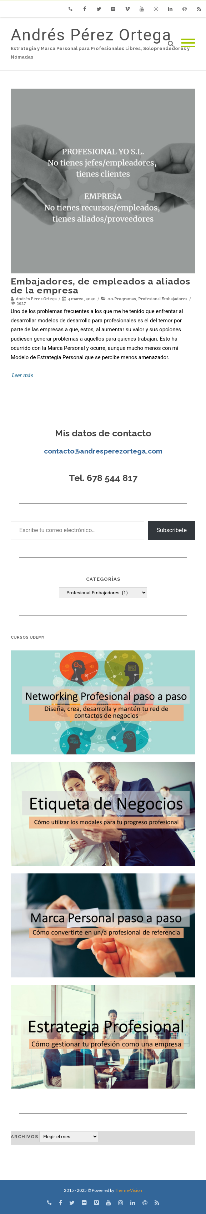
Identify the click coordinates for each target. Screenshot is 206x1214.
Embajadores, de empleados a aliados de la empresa (100, 286)
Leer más (22, 375)
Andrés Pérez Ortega (91, 34)
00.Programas (121, 298)
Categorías (103, 579)
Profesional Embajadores (162, 298)
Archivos (24, 1136)
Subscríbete (171, 530)
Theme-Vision (128, 1190)
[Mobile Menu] (188, 43)
